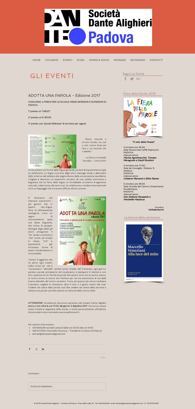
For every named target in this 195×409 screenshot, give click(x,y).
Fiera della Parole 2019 (139, 93)
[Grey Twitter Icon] (132, 79)
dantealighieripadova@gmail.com (129, 403)
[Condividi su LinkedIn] (43, 349)
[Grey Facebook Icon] (125, 79)
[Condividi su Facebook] (29, 349)
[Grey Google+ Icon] (138, 79)
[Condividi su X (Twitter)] (36, 349)
